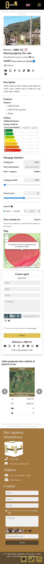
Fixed (8, 211)
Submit (22, 335)
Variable (17, 211)
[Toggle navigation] (39, 5)
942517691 (22, 278)
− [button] (7, 240)
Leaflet (19, 267)
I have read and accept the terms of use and (21, 328)
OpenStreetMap (28, 267)
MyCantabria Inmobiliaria (16, 554)
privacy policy (32, 328)
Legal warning (17, 556)
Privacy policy (30, 554)
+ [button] (7, 236)
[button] (5, 391)
